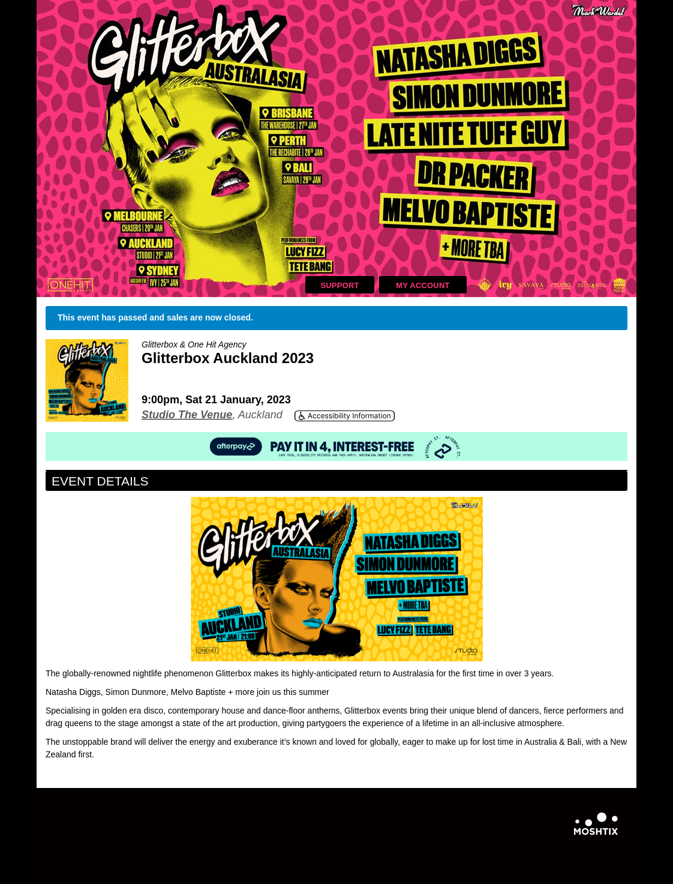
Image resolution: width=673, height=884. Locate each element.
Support (339, 285)
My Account (422, 285)
